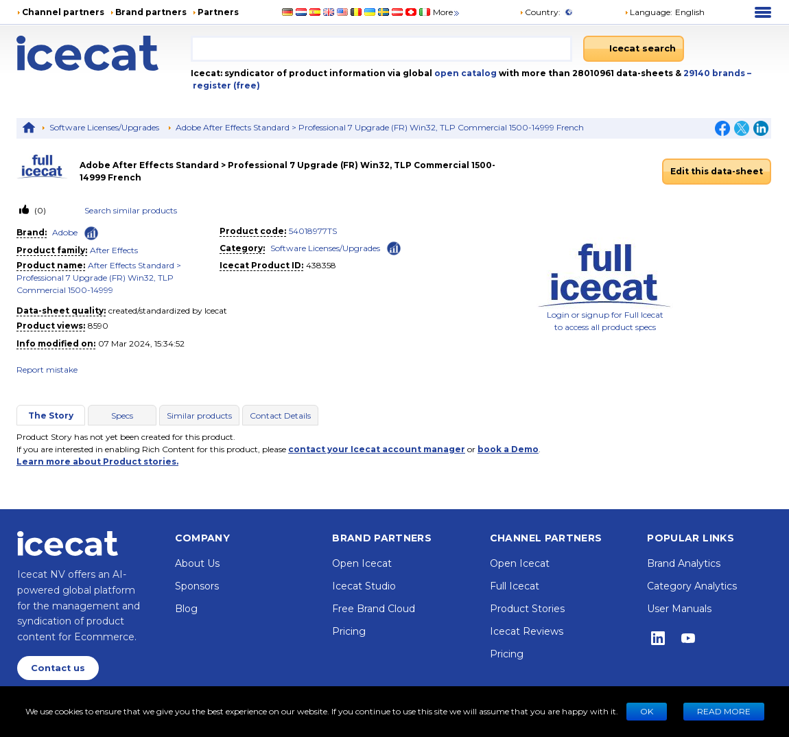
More (447, 12)
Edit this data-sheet (716, 171)
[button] (664, 12)
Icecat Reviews (526, 631)
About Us (197, 563)
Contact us (58, 668)
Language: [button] (648, 12)
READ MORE (724, 711)
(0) (39, 210)
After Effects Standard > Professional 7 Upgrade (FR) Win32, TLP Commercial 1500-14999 (98, 277)
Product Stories (527, 609)
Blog (186, 609)
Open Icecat (362, 563)
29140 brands (715, 73)
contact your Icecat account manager (376, 449)
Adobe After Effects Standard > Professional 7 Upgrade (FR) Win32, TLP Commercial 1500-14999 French (380, 127)
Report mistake (47, 369)
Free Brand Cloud (373, 609)
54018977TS (313, 231)
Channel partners (63, 12)
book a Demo (508, 449)
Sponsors (197, 586)
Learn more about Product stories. (97, 461)
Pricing (349, 631)
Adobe (65, 232)
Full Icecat (514, 586)
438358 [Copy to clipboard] (321, 265)
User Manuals (679, 609)
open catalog (464, 73)
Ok (646, 711)
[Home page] (103, 53)
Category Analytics (692, 586)
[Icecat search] (633, 49)
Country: (540, 12)
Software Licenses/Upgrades (104, 127)
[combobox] (381, 49)
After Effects (114, 250)
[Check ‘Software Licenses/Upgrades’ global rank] (394, 247)
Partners (218, 12)
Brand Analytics (683, 563)
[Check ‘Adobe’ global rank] (91, 233)
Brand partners (151, 12)
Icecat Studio (364, 586)
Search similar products (130, 210)
